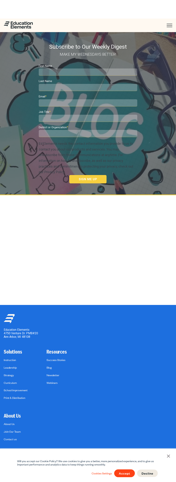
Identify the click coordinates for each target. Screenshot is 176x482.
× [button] (169, 456)
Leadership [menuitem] (10, 367)
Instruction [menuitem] (10, 360)
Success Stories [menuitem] (56, 360)
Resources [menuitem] (57, 351)
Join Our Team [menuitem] (12, 431)
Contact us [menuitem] (10, 439)
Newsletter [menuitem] (53, 375)
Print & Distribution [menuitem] (14, 398)
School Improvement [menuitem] (16, 390)
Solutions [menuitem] (13, 351)
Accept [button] (124, 473)
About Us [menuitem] (12, 416)
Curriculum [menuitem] (10, 383)
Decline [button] (147, 473)
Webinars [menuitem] (52, 383)
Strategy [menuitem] (9, 375)
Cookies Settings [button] (102, 473)
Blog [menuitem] (49, 367)
